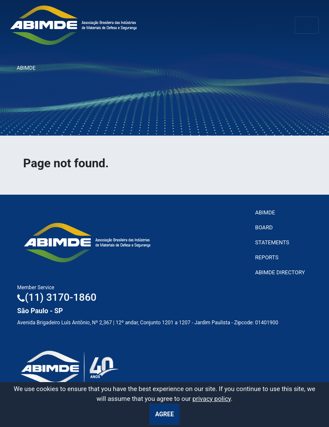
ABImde (265, 212)
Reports (266, 257)
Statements (272, 242)
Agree (164, 414)
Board (263, 227)
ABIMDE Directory (280, 272)
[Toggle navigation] (307, 25)
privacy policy (211, 399)
